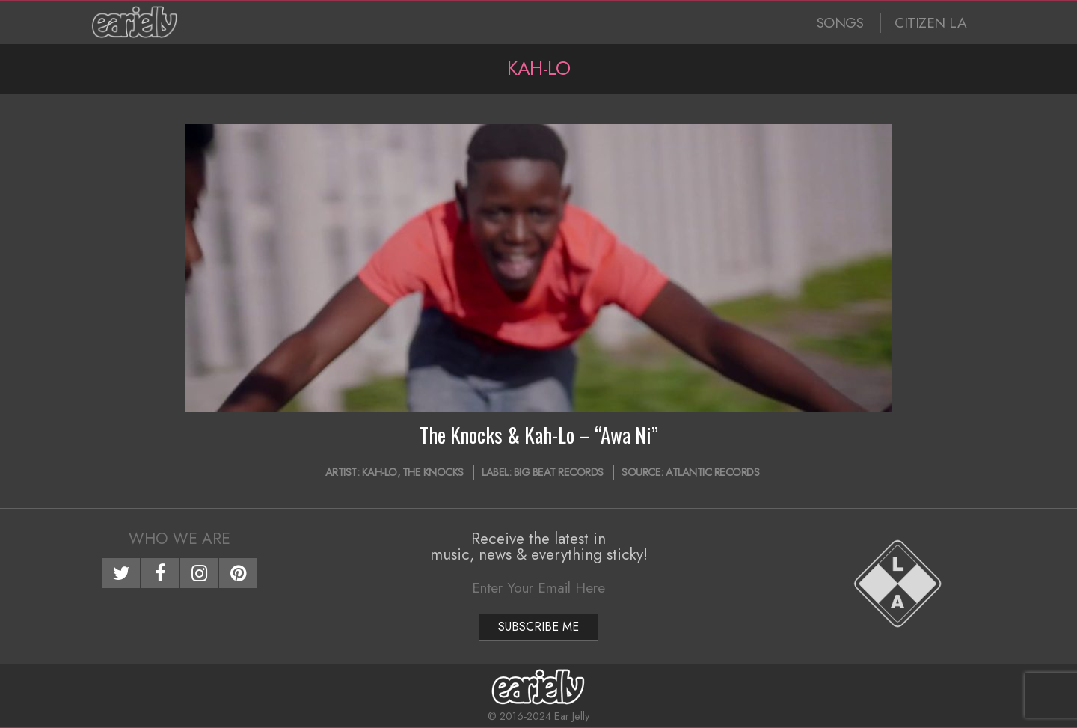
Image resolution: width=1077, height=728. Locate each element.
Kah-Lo (379, 472)
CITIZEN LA (930, 23)
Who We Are (179, 538)
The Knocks (433, 472)
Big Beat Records (559, 472)
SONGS (840, 23)
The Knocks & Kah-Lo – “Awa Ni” (539, 435)
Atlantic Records (712, 472)
